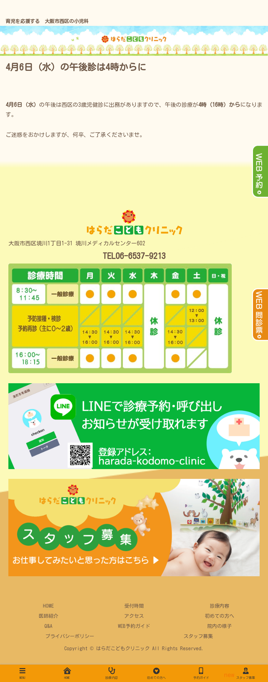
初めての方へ (219, 616)
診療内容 (219, 605)
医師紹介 (48, 616)
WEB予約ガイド (134, 626)
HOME (48, 605)
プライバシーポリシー (69, 636)
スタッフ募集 (198, 636)
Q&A (48, 626)
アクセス (134, 616)
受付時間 (134, 605)
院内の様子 (219, 626)
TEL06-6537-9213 (134, 256)
